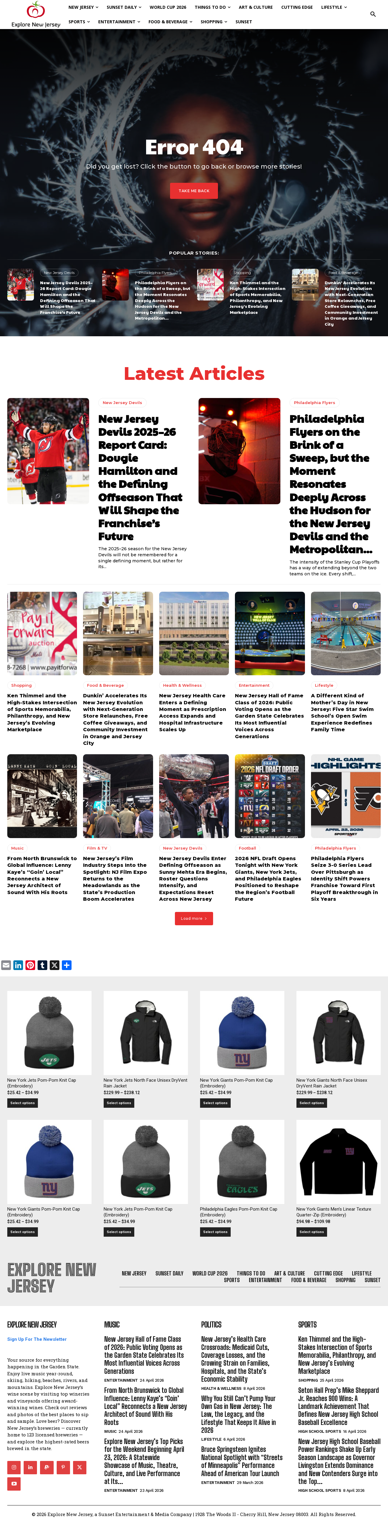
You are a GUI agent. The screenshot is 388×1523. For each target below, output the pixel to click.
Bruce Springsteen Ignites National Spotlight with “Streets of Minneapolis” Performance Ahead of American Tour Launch (242, 1461)
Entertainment (254, 685)
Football (247, 848)
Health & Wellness (182, 685)
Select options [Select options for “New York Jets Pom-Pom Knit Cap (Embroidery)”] (22, 1103)
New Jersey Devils (59, 272)
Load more (194, 918)
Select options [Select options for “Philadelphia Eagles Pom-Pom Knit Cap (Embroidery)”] (215, 1232)
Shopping (242, 272)
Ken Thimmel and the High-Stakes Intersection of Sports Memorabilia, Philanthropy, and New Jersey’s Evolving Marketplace (258, 297)
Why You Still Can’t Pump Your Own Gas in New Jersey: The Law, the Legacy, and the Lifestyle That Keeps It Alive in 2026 (238, 1414)
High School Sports (319, 1431)
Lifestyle (324, 685)
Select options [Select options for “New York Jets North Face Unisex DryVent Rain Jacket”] (119, 1103)
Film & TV (97, 848)
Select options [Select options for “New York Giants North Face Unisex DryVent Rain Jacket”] (311, 1103)
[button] (373, 14)
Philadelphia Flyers (155, 272)
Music (17, 848)
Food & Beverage (343, 272)
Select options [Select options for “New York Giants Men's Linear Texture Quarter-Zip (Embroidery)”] (311, 1232)
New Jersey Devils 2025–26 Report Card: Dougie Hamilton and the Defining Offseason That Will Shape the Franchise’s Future (67, 297)
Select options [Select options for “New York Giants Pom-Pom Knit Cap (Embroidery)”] (215, 1103)
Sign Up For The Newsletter (37, 1339)
